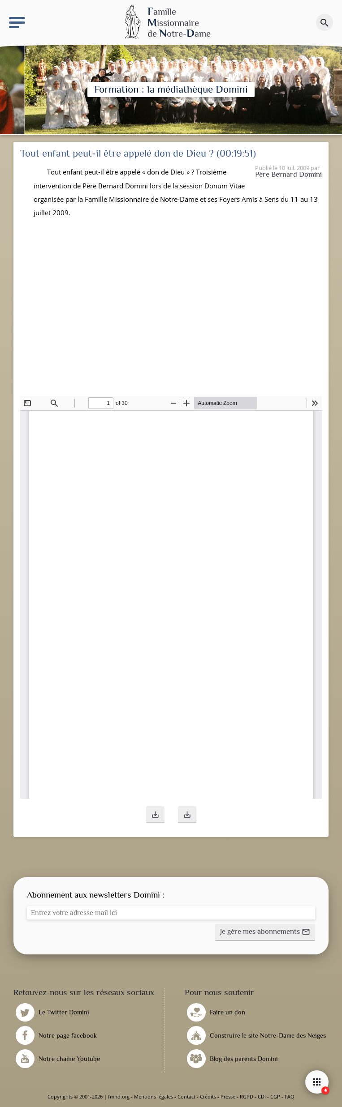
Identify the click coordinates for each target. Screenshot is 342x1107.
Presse (228, 1096)
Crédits (208, 1096)
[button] (155, 814)
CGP (275, 1096)
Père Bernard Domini (288, 174)
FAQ (289, 1096)
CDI (262, 1096)
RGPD (246, 1096)
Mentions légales (153, 1096)
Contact (186, 1096)
